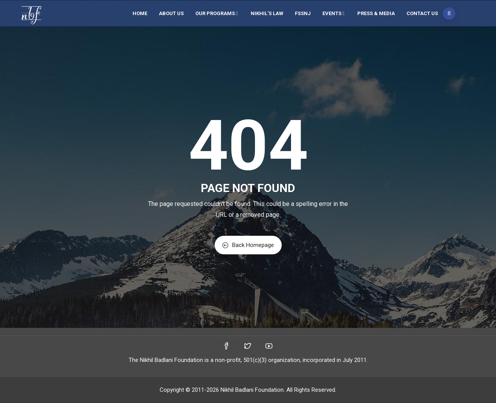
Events (334, 13)
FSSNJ (303, 13)
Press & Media (376, 13)
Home (140, 13)
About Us (171, 13)
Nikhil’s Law (267, 13)
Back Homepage (248, 245)
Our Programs (217, 13)
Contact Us (422, 13)
